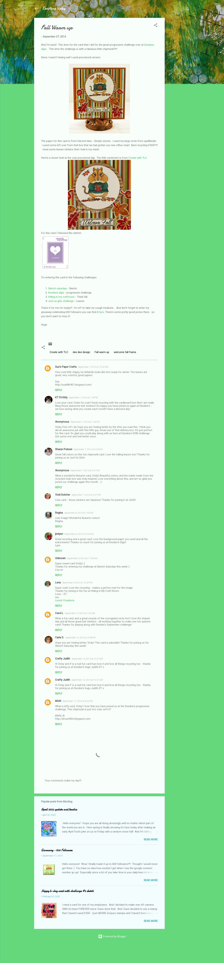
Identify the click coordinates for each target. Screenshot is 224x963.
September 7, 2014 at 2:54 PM (88, 449)
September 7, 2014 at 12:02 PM (93, 367)
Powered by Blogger (112, 936)
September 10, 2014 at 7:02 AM (80, 613)
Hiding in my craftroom (61, 296)
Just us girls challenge (61, 301)
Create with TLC (137, 157)
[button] (155, 26)
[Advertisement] (178, 70)
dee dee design (81, 352)
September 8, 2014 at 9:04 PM (78, 534)
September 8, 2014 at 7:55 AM (78, 513)
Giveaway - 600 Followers (56, 850)
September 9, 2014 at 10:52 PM (77, 582)
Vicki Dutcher (62, 494)
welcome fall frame (125, 352)
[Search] (188, 9)
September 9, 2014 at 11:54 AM (82, 558)
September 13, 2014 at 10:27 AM (87, 658)
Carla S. (59, 637)
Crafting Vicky (54, 8)
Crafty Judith (62, 658)
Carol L (59, 613)
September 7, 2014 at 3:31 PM (85, 470)
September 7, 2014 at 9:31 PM (86, 494)
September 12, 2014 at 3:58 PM (80, 637)
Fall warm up (102, 352)
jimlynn (59, 533)
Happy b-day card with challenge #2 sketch (67, 891)
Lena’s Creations (64, 600)
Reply (58, 390)
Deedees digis (56, 292)
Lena (58, 582)
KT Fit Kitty (61, 397)
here (101, 312)
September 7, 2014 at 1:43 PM (85, 422)
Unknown (60, 558)
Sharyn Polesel (63, 449)
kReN (58, 701)
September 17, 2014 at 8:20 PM (77, 701)
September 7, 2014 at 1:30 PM (83, 397)
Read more (151, 839)
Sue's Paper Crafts (66, 366)
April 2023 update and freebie (59, 809)
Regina (59, 512)
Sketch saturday (57, 288)
